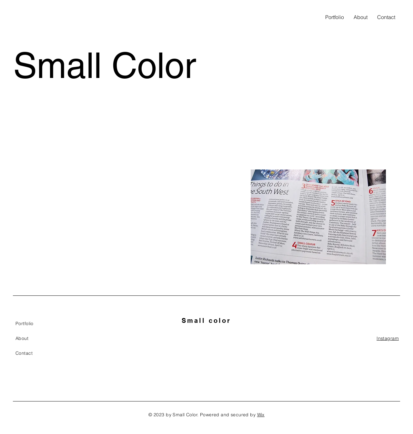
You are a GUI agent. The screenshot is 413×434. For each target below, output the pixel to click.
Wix (261, 415)
